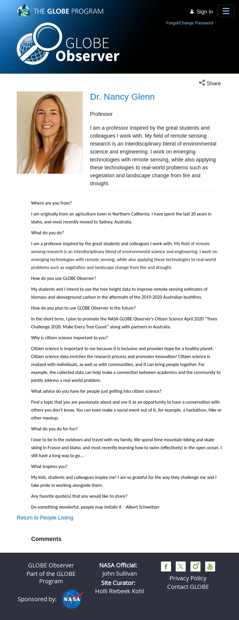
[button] (210, 84)
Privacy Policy (188, 578)
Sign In (201, 12)
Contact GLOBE (188, 587)
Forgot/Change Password (189, 23)
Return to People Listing (45, 518)
